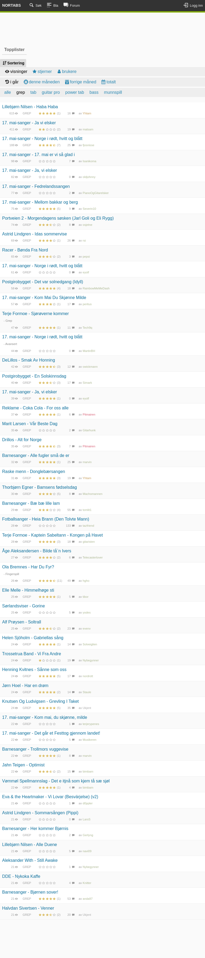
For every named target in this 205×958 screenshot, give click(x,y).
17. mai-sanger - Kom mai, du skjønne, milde (44, 717)
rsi (84, 240)
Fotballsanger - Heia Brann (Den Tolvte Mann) (45, 519)
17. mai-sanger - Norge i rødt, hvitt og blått (42, 138)
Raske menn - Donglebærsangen (33, 471)
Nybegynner (91, 660)
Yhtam (87, 113)
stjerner (41, 71)
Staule (87, 692)
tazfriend (88, 525)
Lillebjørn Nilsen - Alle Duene (29, 844)
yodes (87, 612)
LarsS (86, 819)
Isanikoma (89, 161)
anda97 (88, 898)
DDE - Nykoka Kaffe (21, 876)
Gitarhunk (89, 430)
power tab (74, 92)
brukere (66, 71)
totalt (108, 82)
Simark (87, 382)
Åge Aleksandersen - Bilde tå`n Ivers (36, 551)
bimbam (88, 771)
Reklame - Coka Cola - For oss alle (35, 408)
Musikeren (90, 739)
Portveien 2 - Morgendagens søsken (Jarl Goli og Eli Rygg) (58, 218)
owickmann (90, 366)
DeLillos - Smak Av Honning (28, 360)
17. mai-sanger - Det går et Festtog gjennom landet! (51, 733)
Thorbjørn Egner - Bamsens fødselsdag (39, 487)
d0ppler (88, 803)
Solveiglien (90, 644)
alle (7, 92)
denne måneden (41, 82)
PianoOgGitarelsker (96, 193)
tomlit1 (87, 509)
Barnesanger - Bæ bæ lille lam (31, 503)
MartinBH (89, 350)
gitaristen (89, 541)
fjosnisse (88, 145)
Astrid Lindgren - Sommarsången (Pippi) (40, 812)
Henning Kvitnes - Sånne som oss (34, 669)
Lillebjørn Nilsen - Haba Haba (30, 106)
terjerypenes (91, 724)
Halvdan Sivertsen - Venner (28, 908)
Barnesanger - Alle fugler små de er (35, 455)
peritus (87, 304)
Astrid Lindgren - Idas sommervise (34, 234)
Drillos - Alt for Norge (22, 439)
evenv (87, 628)
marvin (87, 462)
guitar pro (51, 92)
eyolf (86, 272)
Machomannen (92, 493)
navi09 (87, 851)
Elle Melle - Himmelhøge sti (28, 590)
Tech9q (87, 327)
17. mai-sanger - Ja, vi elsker (29, 170)
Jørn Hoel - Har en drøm (25, 685)
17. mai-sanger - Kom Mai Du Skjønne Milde (44, 297)
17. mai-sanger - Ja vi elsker (29, 123)
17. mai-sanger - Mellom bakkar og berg (40, 202)
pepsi (86, 256)
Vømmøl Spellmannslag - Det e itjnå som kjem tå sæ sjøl (56, 781)
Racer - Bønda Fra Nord (25, 250)
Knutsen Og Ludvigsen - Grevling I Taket (40, 701)
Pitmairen (89, 414)
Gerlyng (88, 835)
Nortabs (11, 5)
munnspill (113, 92)
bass (93, 92)
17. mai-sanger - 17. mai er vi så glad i (38, 154)
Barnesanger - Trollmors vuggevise (35, 749)
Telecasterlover (93, 557)
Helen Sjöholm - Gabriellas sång (32, 637)
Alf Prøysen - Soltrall (21, 622)
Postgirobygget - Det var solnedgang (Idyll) (42, 282)
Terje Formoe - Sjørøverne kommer (35, 313)
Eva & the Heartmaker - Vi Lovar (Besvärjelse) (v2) (50, 796)
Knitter (87, 883)
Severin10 (89, 208)
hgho (86, 580)
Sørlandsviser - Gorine (23, 606)
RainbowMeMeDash (96, 288)
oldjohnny (89, 177)
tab (33, 92)
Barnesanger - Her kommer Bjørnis (35, 828)
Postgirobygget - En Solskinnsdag (34, 376)
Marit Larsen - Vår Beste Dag (29, 423)
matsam (88, 129)
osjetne (87, 224)
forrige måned (80, 82)
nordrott (88, 676)
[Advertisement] (102, 29)
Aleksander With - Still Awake (30, 860)
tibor (86, 596)
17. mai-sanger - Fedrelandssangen (36, 186)
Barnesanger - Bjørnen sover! (30, 892)
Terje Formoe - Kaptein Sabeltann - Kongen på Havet (52, 535)
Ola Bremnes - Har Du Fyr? (28, 567)
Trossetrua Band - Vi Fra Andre (31, 653)
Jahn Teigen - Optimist (23, 765)
